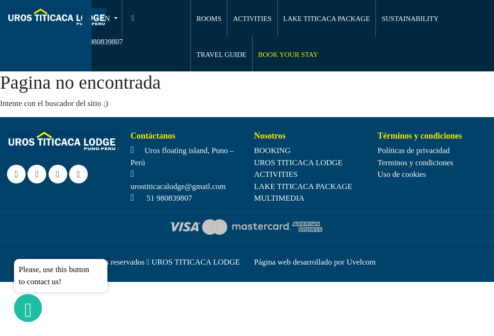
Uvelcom (360, 262)
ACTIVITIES (252, 18)
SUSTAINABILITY (409, 18)
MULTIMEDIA (279, 198)
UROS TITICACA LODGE (298, 162)
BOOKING (272, 150)
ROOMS (209, 18)
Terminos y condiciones (415, 162)
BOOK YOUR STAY (288, 54)
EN (106, 18)
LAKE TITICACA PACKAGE (326, 18)
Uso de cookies (402, 174)
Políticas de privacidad (414, 150)
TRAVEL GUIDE (222, 54)
